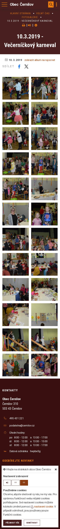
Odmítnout (32, 523)
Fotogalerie (30, 17)
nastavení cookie (42, 506)
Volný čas (43, 13)
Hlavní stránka (20, 13)
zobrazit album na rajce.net (39, 60)
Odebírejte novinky (18, 460)
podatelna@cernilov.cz (22, 425)
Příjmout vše (12, 523)
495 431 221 (16, 418)
